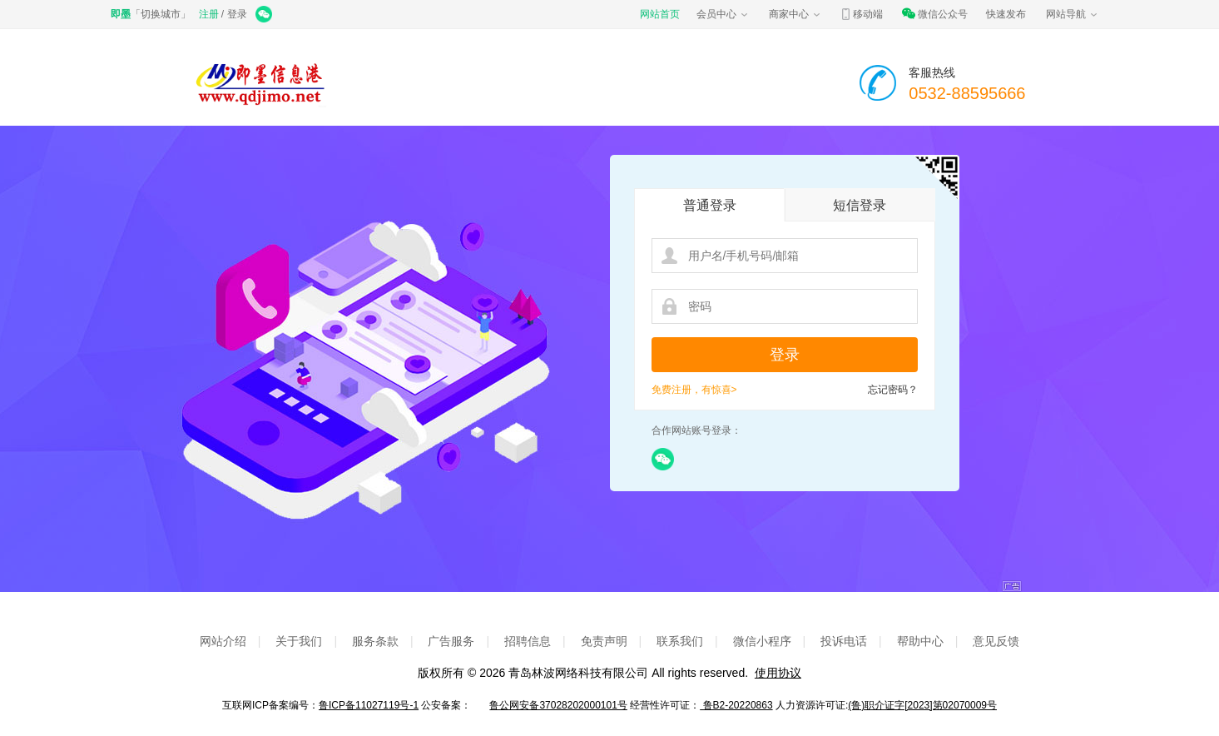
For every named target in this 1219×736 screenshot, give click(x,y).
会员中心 (723, 14)
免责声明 (604, 641)
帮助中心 (920, 641)
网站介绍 (223, 641)
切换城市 (161, 14)
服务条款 (375, 641)
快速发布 (1006, 14)
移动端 (861, 14)
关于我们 (298, 641)
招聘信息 (527, 641)
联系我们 (680, 641)
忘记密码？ (893, 389)
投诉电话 (843, 641)
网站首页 (660, 14)
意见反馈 (996, 641)
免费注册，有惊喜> (694, 389)
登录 (237, 14)
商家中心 (795, 14)
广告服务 (451, 641)
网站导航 (1072, 14)
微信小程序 (762, 641)
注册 (209, 14)
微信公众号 (934, 14)
